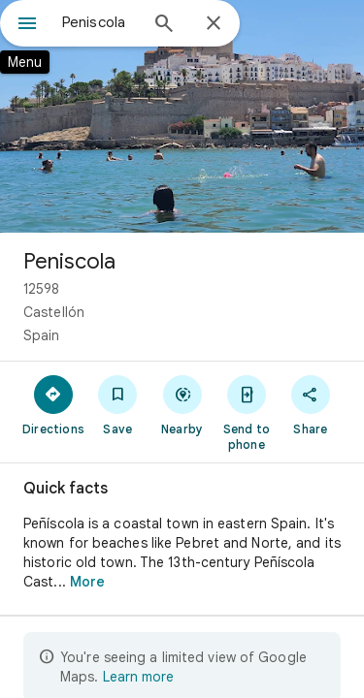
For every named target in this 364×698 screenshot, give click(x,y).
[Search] (164, 25)
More (87, 581)
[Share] (311, 404)
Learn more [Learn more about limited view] (138, 676)
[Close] (213, 24)
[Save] (117, 404)
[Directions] (53, 404)
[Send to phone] (247, 412)
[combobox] (99, 22)
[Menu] (27, 25)
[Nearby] (181, 404)
